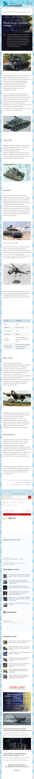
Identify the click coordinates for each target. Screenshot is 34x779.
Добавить (26, 510)
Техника (21, 502)
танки (16, 505)
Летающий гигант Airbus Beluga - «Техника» (17, 558)
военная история (8, 505)
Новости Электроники (11, 502)
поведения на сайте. (16, 484)
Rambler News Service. (27, 480)
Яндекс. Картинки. (28, 482)
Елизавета (6, 17)
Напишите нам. (28, 484)
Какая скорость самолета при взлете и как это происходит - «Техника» (17, 563)
